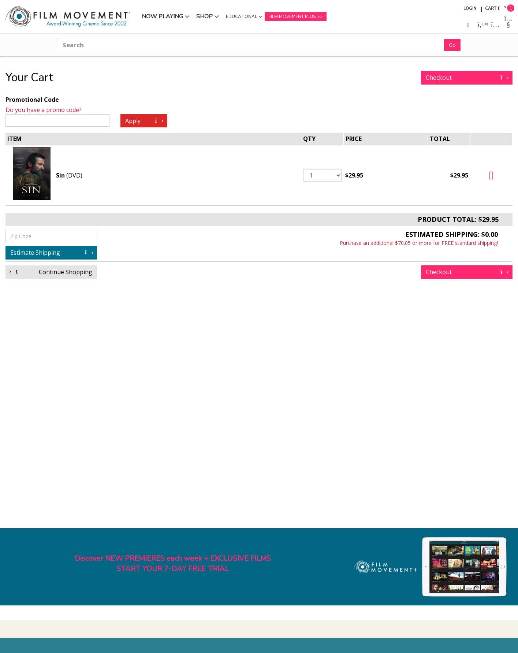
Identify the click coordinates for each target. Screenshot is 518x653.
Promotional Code (32, 100)
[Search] (251, 45)
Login (469, 8)
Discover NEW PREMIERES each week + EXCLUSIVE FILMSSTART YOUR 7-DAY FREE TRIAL (173, 563)
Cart (490, 8)
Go (452, 44)
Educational (241, 16)
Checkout (467, 78)
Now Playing (162, 16)
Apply (143, 121)
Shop (204, 16)
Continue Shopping (51, 272)
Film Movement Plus (292, 16)
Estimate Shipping (51, 253)
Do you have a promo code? (43, 110)
